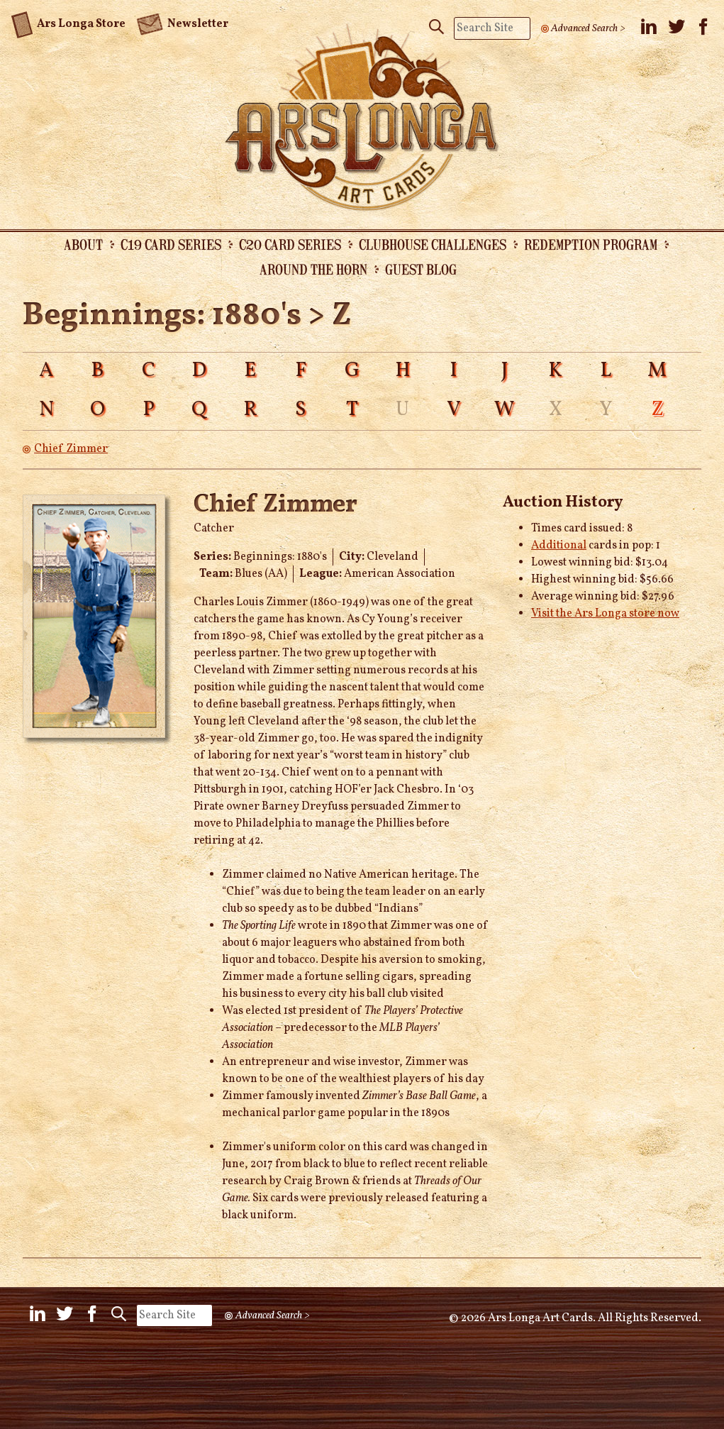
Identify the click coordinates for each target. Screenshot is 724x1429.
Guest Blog (421, 269)
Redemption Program (590, 244)
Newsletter (182, 23)
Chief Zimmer (71, 449)
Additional (558, 545)
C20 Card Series (290, 244)
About (83, 244)
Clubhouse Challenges (432, 244)
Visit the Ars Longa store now (605, 614)
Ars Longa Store (68, 22)
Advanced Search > (588, 28)
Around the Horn (313, 269)
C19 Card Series (171, 244)
